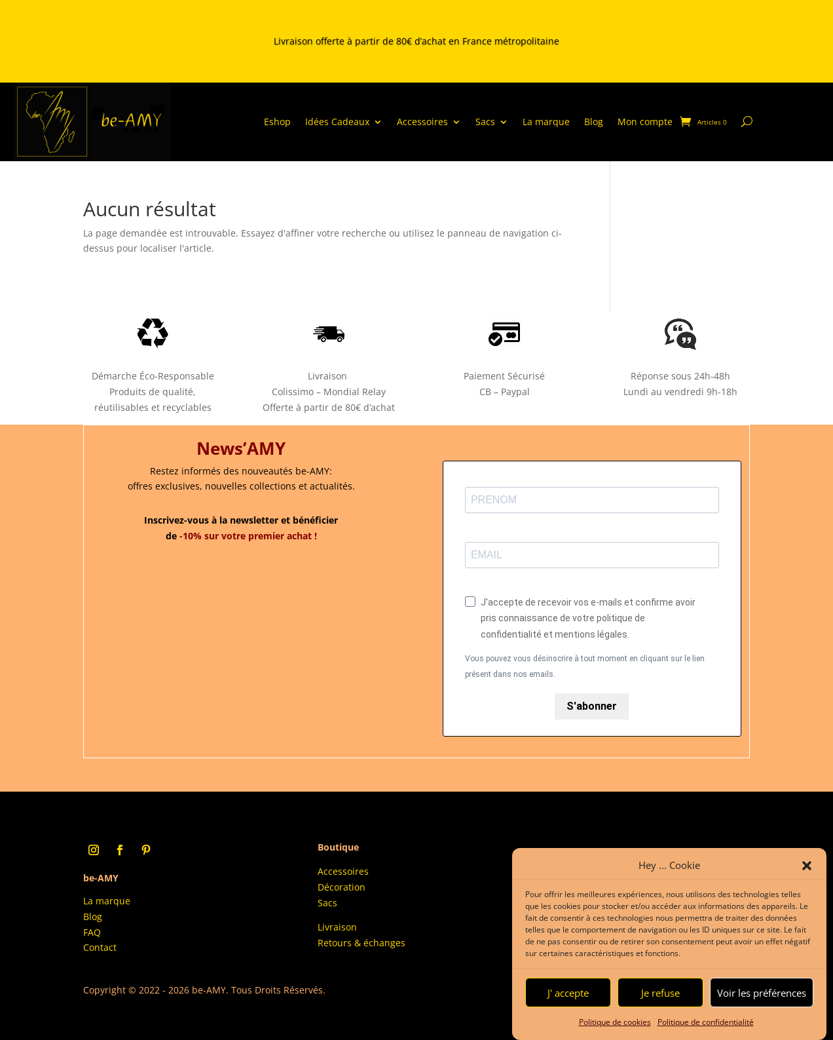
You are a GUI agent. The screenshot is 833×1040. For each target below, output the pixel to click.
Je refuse (660, 1001)
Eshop (277, 121)
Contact (100, 947)
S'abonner (591, 706)
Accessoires (422, 121)
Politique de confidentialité (705, 1030)
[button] (806, 874)
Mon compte (645, 121)
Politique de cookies (615, 1030)
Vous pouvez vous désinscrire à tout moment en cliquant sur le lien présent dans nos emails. (585, 666)
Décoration (341, 887)
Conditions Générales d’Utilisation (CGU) (640, 852)
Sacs (485, 121)
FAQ (92, 932)
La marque (546, 121)
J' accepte (568, 1001)
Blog (593, 121)
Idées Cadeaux (337, 121)
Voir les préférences (761, 1001)
